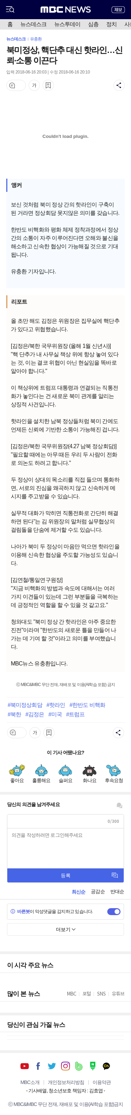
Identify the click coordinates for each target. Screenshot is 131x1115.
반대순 (117, 891)
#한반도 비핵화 (87, 705)
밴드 (79, 1066)
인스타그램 (65, 1066)
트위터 (52, 1066)
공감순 (97, 891)
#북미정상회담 (25, 705)
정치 (111, 24)
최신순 (78, 892)
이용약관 (102, 1082)
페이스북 (38, 1066)
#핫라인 (55, 705)
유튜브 (24, 1066)
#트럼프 (75, 714)
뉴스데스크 (33, 24)
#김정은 (35, 714)
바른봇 (20, 911)
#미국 (54, 714)
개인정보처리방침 (66, 1082)
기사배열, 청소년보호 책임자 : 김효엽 (65, 1090)
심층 (93, 24)
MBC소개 (29, 1082)
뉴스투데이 (67, 24)
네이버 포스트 (92, 1066)
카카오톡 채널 (106, 1066)
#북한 (14, 714)
